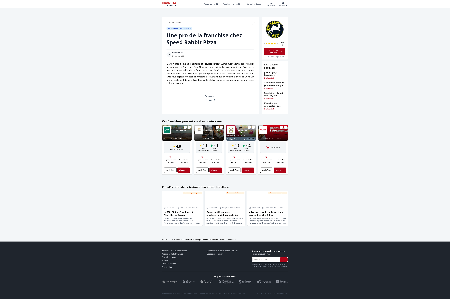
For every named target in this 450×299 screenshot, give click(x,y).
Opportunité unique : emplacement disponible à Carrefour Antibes (221, 215)
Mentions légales (168, 293)
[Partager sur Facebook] (206, 100)
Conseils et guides (169, 257)
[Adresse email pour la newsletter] (265, 259)
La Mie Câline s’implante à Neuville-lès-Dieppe (178, 213)
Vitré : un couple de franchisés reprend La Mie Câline (266, 213)
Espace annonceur (215, 254)
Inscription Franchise (237, 293)
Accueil (165, 239)
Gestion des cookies (206, 293)
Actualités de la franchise (172, 254)
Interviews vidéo (169, 264)
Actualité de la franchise (182, 239)
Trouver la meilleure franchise (174, 251)
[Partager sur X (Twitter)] (215, 100)
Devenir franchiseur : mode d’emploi (222, 251)
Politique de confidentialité (187, 293)
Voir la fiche (170, 170)
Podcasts (166, 260)
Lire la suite (269, 78)
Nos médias (167, 267)
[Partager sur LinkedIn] (210, 100)
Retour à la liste (174, 22)
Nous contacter (221, 293)
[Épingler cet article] (252, 22)
